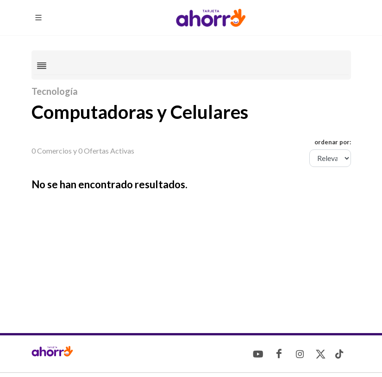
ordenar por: (332, 142)
